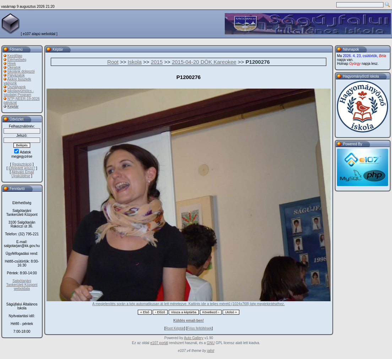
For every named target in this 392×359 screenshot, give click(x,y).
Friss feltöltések (199, 328)
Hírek (11, 64)
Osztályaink (16, 87)
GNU (210, 343)
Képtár (13, 106)
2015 (157, 62)
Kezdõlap (14, 56)
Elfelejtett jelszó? (22, 168)
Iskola (135, 62)
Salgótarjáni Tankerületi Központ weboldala (22, 285)
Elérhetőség (16, 60)
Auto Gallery (193, 338)
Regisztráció (22, 164)
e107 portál (159, 343)
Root (113, 62)
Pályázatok (16, 75)
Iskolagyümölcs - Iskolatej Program (19, 93)
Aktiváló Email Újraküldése (22, 174)
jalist (210, 351)
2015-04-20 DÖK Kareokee (204, 62)
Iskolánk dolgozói (21, 71)
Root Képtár (174, 328)
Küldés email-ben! (188, 320)
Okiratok (14, 67)
